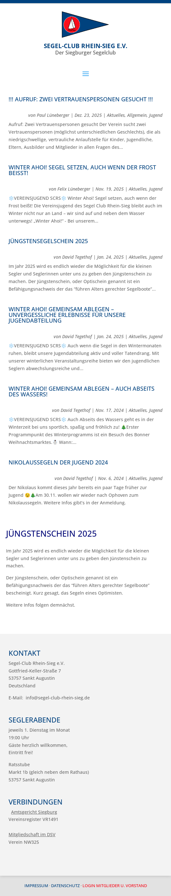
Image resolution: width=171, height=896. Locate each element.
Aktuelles (116, 115)
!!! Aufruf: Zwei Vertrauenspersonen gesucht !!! (81, 99)
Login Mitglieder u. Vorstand (114, 885)
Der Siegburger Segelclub (85, 49)
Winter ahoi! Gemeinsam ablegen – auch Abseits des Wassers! (82, 391)
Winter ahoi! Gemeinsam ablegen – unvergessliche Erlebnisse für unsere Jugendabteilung (67, 314)
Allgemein (137, 115)
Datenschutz (65, 885)
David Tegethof (77, 257)
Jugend (155, 115)
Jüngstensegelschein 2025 (48, 241)
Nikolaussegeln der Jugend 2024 (58, 462)
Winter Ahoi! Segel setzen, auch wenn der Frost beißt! (82, 170)
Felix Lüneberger (73, 189)
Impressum (36, 885)
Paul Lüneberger (53, 115)
